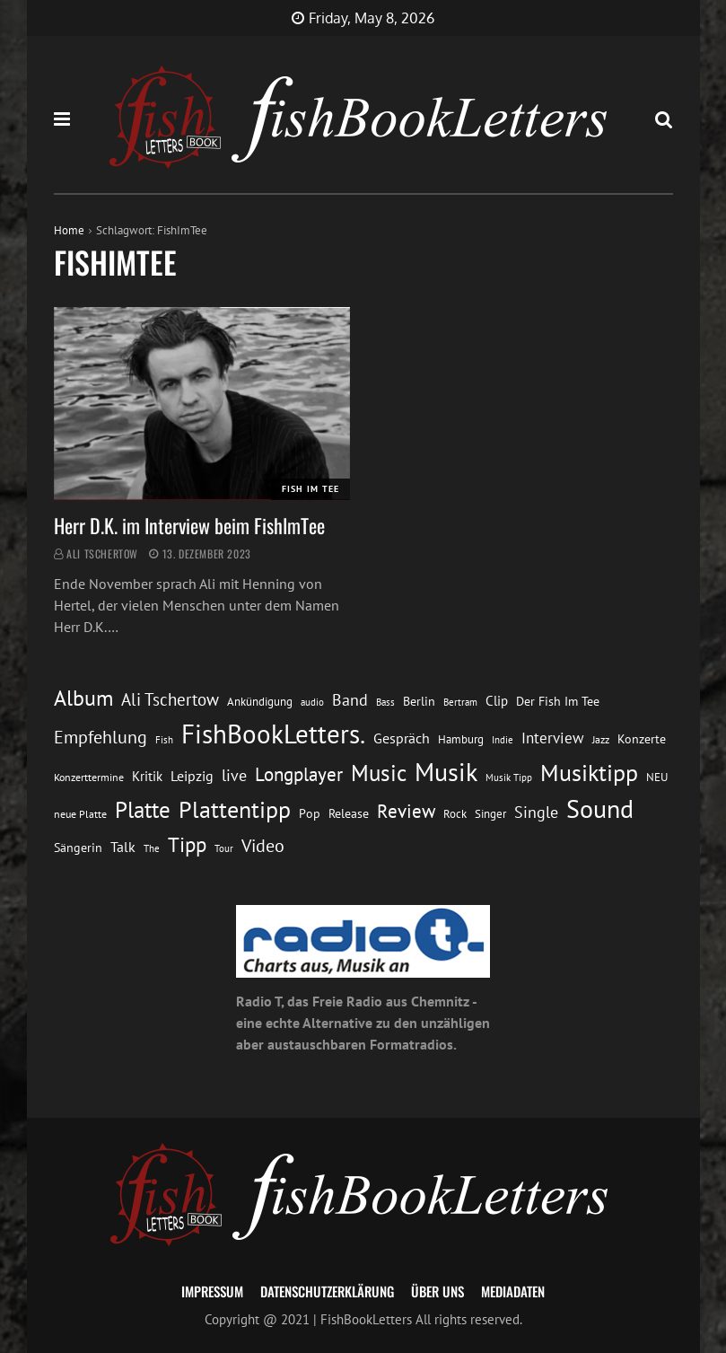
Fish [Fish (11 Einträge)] (164, 739)
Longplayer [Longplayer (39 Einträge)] (299, 773)
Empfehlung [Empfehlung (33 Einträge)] (100, 736)
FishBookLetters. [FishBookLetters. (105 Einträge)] (273, 733)
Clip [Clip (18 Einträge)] (496, 700)
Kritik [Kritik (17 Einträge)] (147, 776)
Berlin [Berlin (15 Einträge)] (419, 701)
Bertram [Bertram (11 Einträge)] (460, 701)
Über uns (437, 1291)
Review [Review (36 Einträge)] (406, 811)
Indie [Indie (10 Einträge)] (502, 740)
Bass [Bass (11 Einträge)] (385, 701)
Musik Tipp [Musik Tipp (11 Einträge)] (508, 777)
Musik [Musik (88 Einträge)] (446, 772)
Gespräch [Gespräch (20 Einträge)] (401, 738)
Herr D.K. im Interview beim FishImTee (189, 525)
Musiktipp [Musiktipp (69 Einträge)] (589, 772)
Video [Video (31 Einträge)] (262, 845)
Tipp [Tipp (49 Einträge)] (187, 843)
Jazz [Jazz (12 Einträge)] (600, 739)
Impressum (212, 1291)
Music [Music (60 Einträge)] (379, 773)
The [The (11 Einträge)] (152, 848)
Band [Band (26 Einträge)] (350, 700)
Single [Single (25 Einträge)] (536, 812)
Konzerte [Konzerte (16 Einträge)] (641, 739)
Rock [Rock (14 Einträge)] (455, 813)
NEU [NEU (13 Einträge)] (657, 777)
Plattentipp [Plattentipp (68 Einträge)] (235, 809)
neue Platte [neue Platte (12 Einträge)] (80, 814)
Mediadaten (513, 1291)
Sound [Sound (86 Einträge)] (600, 809)
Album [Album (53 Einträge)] (83, 698)
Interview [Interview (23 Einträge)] (552, 738)
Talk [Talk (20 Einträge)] (123, 847)
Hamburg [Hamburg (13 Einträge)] (461, 739)
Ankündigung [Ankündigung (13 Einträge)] (260, 701)
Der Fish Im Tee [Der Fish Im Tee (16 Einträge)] (557, 701)
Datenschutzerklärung (327, 1291)
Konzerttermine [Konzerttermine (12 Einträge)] (89, 777)
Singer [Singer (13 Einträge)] (490, 813)
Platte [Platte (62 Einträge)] (143, 809)
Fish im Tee (310, 489)
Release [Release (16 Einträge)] (348, 813)
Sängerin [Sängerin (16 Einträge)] (78, 847)
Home (69, 230)
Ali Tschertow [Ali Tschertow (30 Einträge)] (170, 699)
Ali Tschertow (102, 553)
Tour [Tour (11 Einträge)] (223, 848)
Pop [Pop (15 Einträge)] (309, 813)
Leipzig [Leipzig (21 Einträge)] (192, 776)
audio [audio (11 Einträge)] (312, 701)
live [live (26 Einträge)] (234, 775)
